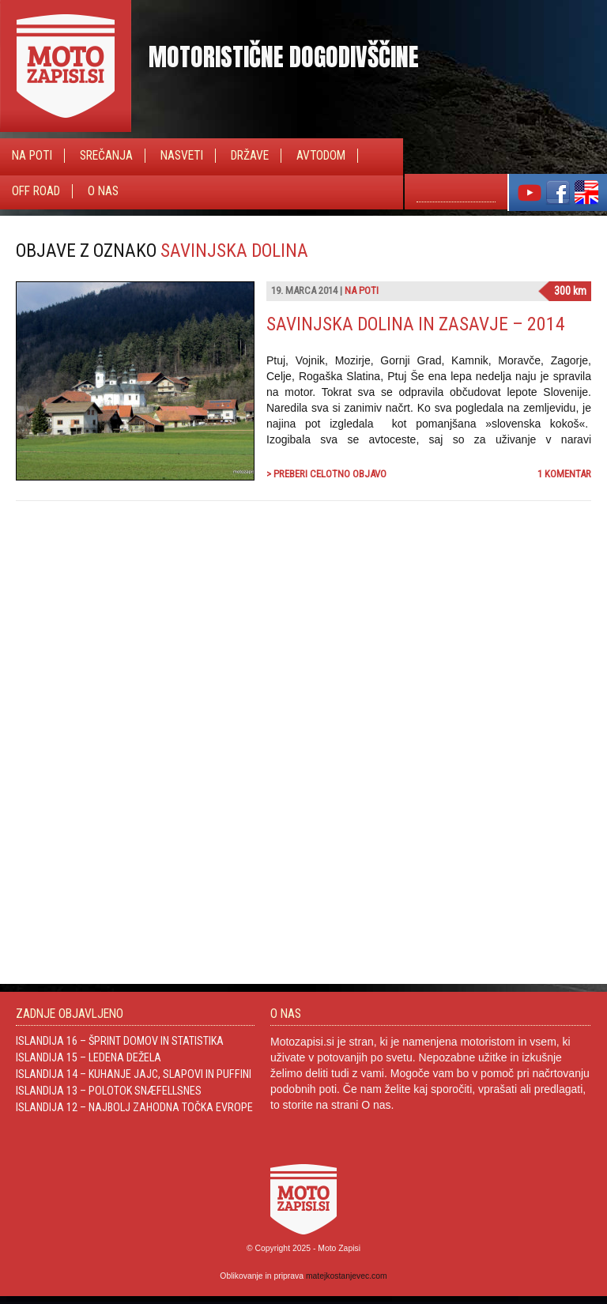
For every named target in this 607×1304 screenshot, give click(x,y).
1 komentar (564, 474)
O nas (103, 191)
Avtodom (320, 156)
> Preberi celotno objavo (326, 474)
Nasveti (181, 156)
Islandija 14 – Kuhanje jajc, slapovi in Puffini (133, 1074)
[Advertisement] (472, 683)
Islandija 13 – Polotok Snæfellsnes (109, 1090)
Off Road (36, 191)
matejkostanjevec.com (346, 1276)
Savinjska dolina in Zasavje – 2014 (415, 324)
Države (250, 156)
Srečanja (106, 156)
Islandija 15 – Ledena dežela (88, 1057)
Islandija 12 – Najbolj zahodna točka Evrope (134, 1107)
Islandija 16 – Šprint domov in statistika (120, 1041)
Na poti (32, 156)
